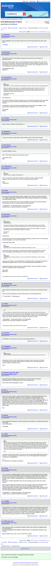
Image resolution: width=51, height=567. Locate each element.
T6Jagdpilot (7, 346)
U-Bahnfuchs (7, 166)
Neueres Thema (6, 545)
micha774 (6, 332)
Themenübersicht (14, 28)
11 (44, 31)
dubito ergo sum (8, 521)
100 (43, 28)
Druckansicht (26, 548)
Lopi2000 (6, 501)
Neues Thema (24, 28)
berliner (6, 415)
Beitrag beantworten (33, 46)
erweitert (48, 23)
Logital (6, 434)
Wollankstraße (8, 283)
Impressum (16, 562)
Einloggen (33, 1)
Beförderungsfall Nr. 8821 (11, 372)
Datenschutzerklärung (25, 562)
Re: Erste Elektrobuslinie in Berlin (9, 53)
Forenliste (5, 28)
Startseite (3, 19)
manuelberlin (7, 77)
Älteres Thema (16, 545)
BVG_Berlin (7, 145)
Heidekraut (14, 24)
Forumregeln (34, 562)
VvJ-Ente (6, 118)
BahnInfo (37, 564)
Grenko (6, 190)
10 (43, 31)
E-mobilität (5, 44)
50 (41, 28)
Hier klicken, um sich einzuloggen (10, 557)
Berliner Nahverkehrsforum (12, 19)
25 (39, 28)
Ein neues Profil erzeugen (44, 1)
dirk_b (5, 390)
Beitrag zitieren (44, 46)
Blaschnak (7, 52)
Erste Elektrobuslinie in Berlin (8, 36)
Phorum (18, 564)
